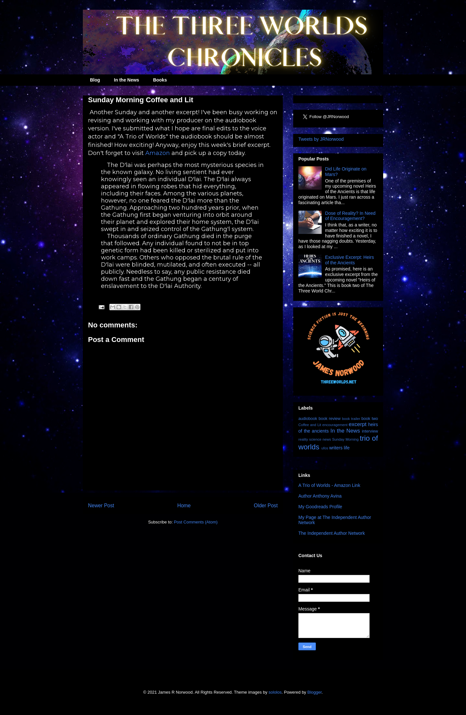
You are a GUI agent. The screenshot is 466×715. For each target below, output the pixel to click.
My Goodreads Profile (320, 506)
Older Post (266, 505)
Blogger (314, 692)
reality (303, 439)
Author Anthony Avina (320, 496)
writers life (339, 447)
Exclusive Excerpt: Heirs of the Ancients (349, 260)
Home (184, 505)
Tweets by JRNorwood (321, 139)
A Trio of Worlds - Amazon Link (329, 485)
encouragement (335, 425)
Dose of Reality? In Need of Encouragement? (350, 216)
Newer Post (101, 505)
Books (160, 79)
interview (370, 431)
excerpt (357, 424)
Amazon (157, 153)
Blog (95, 79)
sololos (275, 692)
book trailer (351, 419)
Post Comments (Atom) (195, 522)
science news (320, 439)
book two (369, 418)
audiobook (307, 418)
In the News (126, 79)
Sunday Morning (345, 439)
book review (329, 418)
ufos (324, 448)
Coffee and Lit (309, 425)
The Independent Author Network (331, 533)
